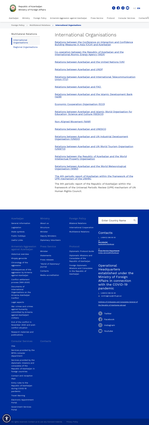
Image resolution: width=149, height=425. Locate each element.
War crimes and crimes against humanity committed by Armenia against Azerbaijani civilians (22, 312)
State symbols (17, 232)
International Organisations (68, 25)
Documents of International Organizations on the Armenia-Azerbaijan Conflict (21, 292)
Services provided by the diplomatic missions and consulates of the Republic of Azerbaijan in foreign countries (23, 366)
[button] (7, 418)
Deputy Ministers (48, 236)
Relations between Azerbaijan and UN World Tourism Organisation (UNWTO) (94, 147)
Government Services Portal (21, 408)
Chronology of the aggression (19, 263)
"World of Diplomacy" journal (50, 265)
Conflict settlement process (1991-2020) (20, 280)
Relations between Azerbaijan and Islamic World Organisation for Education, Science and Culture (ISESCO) (93, 112)
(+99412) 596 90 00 (107, 237)
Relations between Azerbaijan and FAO (78, 87)
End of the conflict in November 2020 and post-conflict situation (23, 325)
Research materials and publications (22, 333)
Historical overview (20, 254)
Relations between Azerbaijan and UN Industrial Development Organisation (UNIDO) (91, 137)
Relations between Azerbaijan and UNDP (79, 69)
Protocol (111, 18)
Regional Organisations (25, 47)
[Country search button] (135, 220)
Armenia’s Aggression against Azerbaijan (68, 18)
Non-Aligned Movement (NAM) (73, 121)
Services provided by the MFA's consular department (23, 353)
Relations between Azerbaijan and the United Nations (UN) (90, 62)
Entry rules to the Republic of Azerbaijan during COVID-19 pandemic (21, 387)
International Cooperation (81, 227)
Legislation (16, 227)
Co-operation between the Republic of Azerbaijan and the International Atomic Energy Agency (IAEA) (89, 53)
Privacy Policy (72, 422)
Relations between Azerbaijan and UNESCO (80, 129)
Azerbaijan (14, 18)
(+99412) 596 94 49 (107, 293)
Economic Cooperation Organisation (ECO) (80, 104)
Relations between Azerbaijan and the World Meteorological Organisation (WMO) (90, 167)
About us (44, 223)
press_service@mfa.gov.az (108, 253)
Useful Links (17, 240)
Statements (45, 255)
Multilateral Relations (40, 25)
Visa (13, 346)
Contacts (143, 18)
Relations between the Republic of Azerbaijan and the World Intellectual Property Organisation (91, 157)
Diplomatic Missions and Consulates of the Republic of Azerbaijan (80, 258)
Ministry (26, 18)
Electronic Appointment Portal (22, 401)
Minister (44, 232)
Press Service (97, 18)
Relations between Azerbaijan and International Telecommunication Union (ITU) (95, 78)
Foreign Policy (39, 18)
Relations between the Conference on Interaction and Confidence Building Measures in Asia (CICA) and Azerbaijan (94, 43)
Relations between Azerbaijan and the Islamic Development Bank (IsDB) (93, 95)
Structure (44, 227)
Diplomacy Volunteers (50, 240)
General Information (20, 223)
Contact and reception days (22, 377)
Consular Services (126, 18)
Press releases (47, 260)
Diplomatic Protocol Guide (81, 251)
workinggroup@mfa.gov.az (110, 296)
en (138, 8)
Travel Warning (18, 395)
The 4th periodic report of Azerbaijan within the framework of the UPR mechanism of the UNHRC (94, 177)
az (134, 8)
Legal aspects (17, 302)
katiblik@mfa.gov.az (106, 244)
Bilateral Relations (77, 223)
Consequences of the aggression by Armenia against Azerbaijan (21, 272)
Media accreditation (49, 275)
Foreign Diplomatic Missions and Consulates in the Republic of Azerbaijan (80, 269)
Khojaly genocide (19, 258)
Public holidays (18, 236)
